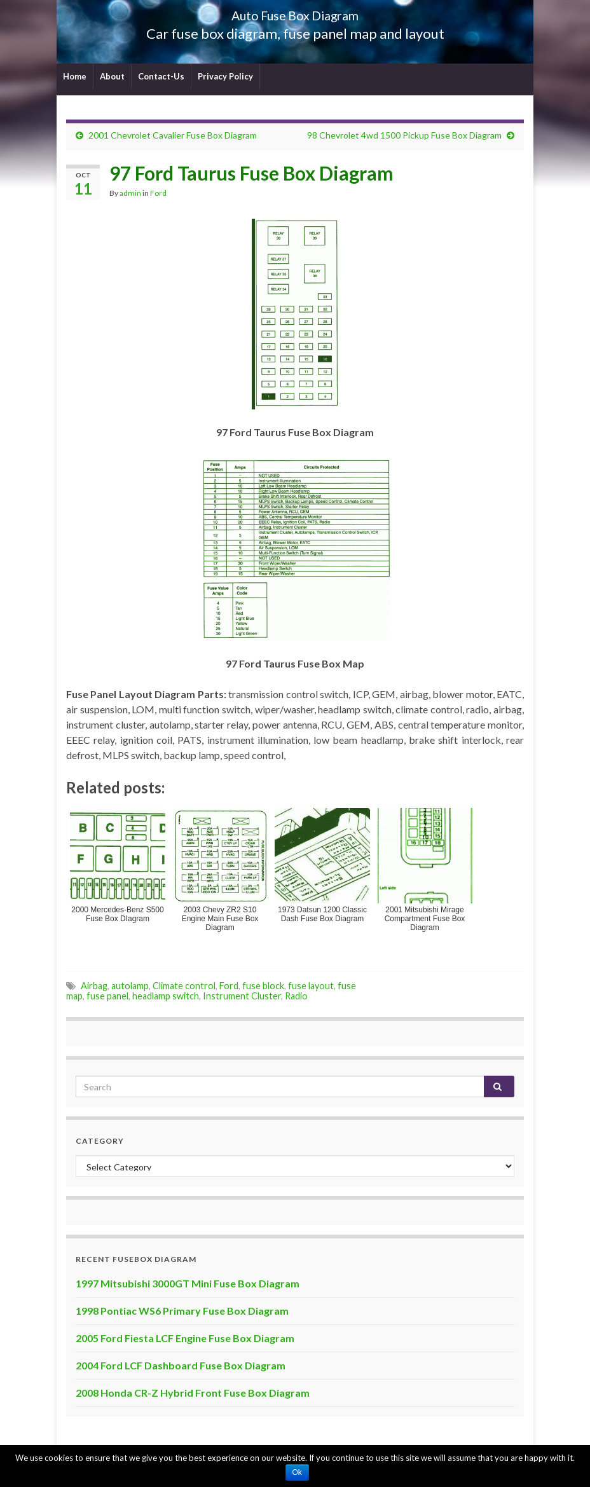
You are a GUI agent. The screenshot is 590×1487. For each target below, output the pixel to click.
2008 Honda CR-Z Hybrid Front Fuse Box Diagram (193, 1393)
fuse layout (311, 985)
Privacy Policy (225, 76)
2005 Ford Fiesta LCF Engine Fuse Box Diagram (185, 1338)
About (112, 76)
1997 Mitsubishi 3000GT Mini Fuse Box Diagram (187, 1283)
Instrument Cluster (242, 995)
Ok (297, 1472)
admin (130, 193)
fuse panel (107, 995)
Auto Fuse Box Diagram (295, 12)
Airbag (94, 985)
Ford (158, 193)
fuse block (263, 985)
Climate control (184, 985)
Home (74, 76)
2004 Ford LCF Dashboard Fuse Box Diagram (180, 1365)
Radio (296, 995)
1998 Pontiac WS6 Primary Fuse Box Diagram (182, 1311)
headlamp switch (165, 995)
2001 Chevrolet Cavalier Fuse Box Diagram (172, 135)
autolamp (130, 985)
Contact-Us (161, 76)
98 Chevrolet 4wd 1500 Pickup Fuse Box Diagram (404, 135)
